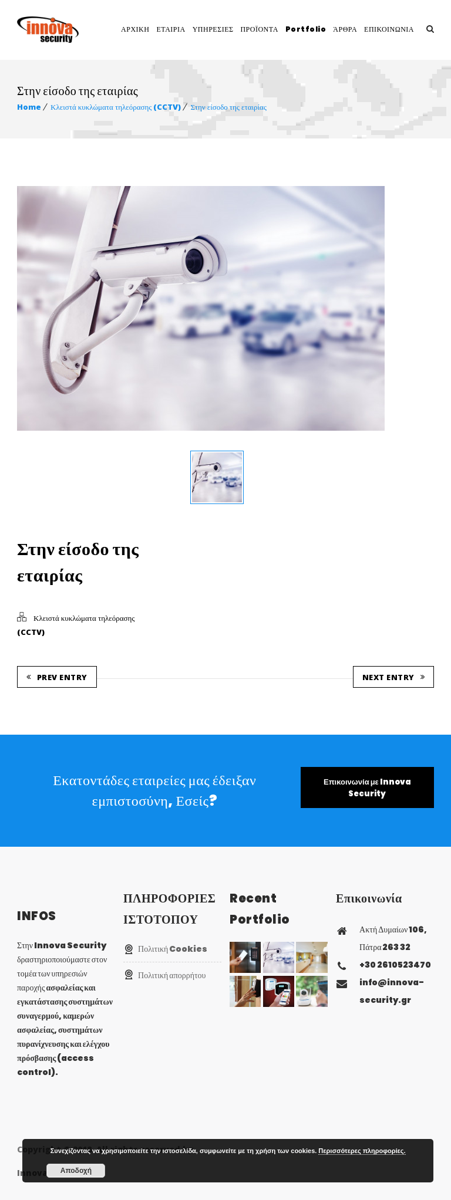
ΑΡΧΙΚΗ (135, 29)
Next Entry (393, 675)
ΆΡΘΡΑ (345, 29)
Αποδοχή (76, 1171)
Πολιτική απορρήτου (172, 973)
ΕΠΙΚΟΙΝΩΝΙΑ (389, 29)
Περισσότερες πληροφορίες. (361, 1150)
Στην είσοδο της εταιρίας (228, 107)
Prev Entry (56, 675)
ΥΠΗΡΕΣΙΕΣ (213, 29)
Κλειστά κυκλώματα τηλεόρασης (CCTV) (116, 107)
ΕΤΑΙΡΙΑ (170, 29)
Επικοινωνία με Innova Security (367, 785)
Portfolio (306, 29)
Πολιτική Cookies (172, 946)
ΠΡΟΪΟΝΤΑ (259, 29)
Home (29, 107)
